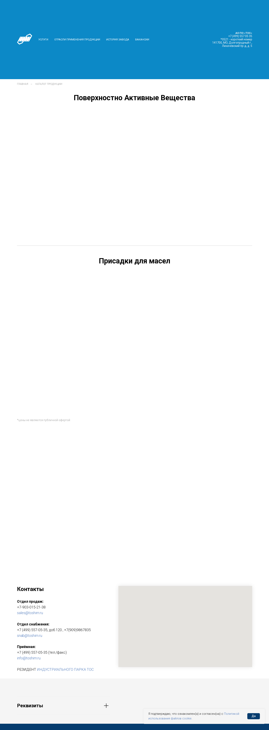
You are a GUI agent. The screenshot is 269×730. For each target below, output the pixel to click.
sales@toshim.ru (30, 613)
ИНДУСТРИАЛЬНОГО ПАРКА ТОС (65, 669)
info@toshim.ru (29, 658)
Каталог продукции (48, 84)
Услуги (43, 39)
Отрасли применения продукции (77, 39)
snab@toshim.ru (29, 635)
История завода (117, 39)
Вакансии (142, 39)
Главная (22, 84)
